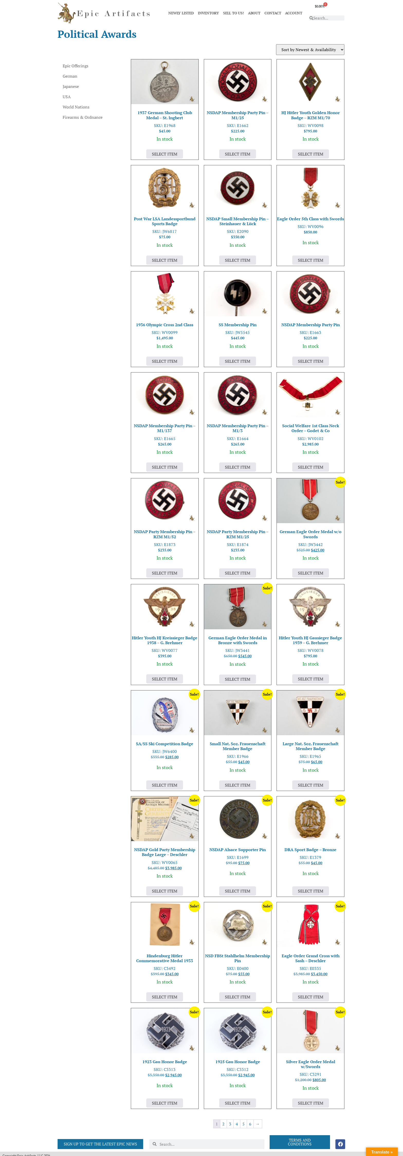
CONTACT (272, 13)
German (70, 76)
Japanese (71, 86)
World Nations (76, 107)
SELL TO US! (233, 13)
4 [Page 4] (237, 1124)
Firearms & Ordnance (83, 117)
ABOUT (254, 13)
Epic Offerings (75, 66)
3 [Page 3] (230, 1124)
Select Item (164, 154)
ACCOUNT (293, 13)
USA (67, 96)
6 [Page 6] (250, 1124)
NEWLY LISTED (181, 13)
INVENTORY (208, 13)
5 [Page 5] (243, 1124)
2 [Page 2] (223, 1124)
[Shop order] (310, 49)
